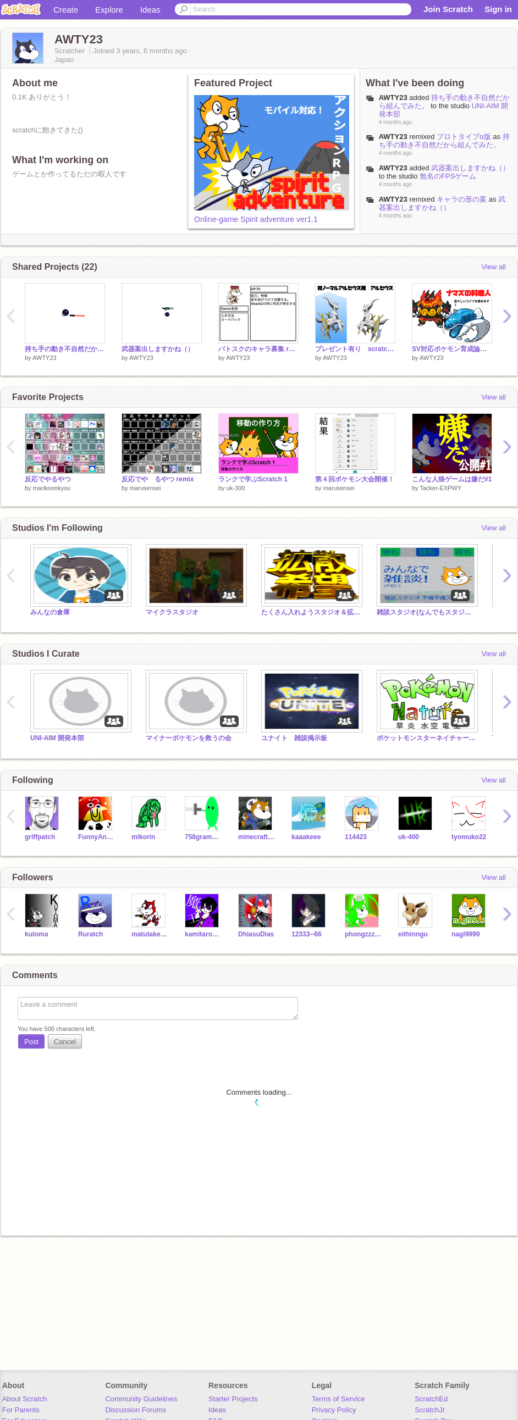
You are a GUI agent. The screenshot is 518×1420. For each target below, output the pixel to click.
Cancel (65, 1042)
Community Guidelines (141, 1399)
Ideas (150, 9)
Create (65, 9)
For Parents (21, 1410)
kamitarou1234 (203, 934)
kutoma (36, 934)
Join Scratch (448, 9)
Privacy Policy (334, 1410)
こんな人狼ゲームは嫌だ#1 (452, 479)
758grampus (203, 837)
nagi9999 (465, 934)
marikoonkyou (51, 488)
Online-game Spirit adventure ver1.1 (256, 219)
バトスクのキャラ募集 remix (258, 349)
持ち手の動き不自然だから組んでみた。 (444, 140)
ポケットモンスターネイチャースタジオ (426, 738)
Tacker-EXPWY (440, 488)
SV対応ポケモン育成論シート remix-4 (452, 349)
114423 (356, 837)
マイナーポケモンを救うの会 (189, 738)
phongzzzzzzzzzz (363, 934)
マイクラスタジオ (172, 612)
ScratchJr (430, 1410)
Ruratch (90, 934)
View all (493, 267)
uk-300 (236, 488)
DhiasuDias (256, 934)
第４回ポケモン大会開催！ (354, 479)
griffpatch (40, 837)
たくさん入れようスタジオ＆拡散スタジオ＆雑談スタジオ (310, 612)
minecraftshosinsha (256, 837)
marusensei (145, 488)
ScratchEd (431, 1399)
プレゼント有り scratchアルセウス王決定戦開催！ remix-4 (355, 349)
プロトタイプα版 (464, 136)
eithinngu (413, 934)
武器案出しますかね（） (470, 168)
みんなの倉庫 (50, 612)
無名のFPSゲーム (448, 176)
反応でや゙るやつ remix (158, 479)
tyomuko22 (468, 837)
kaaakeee (306, 837)
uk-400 (408, 837)
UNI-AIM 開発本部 (57, 738)
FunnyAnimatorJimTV (96, 837)
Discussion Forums (135, 1410)
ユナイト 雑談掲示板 (294, 738)
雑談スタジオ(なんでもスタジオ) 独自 (426, 612)
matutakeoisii (149, 934)
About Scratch (24, 1399)
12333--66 (306, 934)
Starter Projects (233, 1399)
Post (31, 1042)
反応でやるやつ (48, 479)
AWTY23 (393, 97)
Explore (109, 9)
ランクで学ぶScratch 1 (253, 479)
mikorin (143, 837)
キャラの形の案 (462, 199)
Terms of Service (338, 1399)
